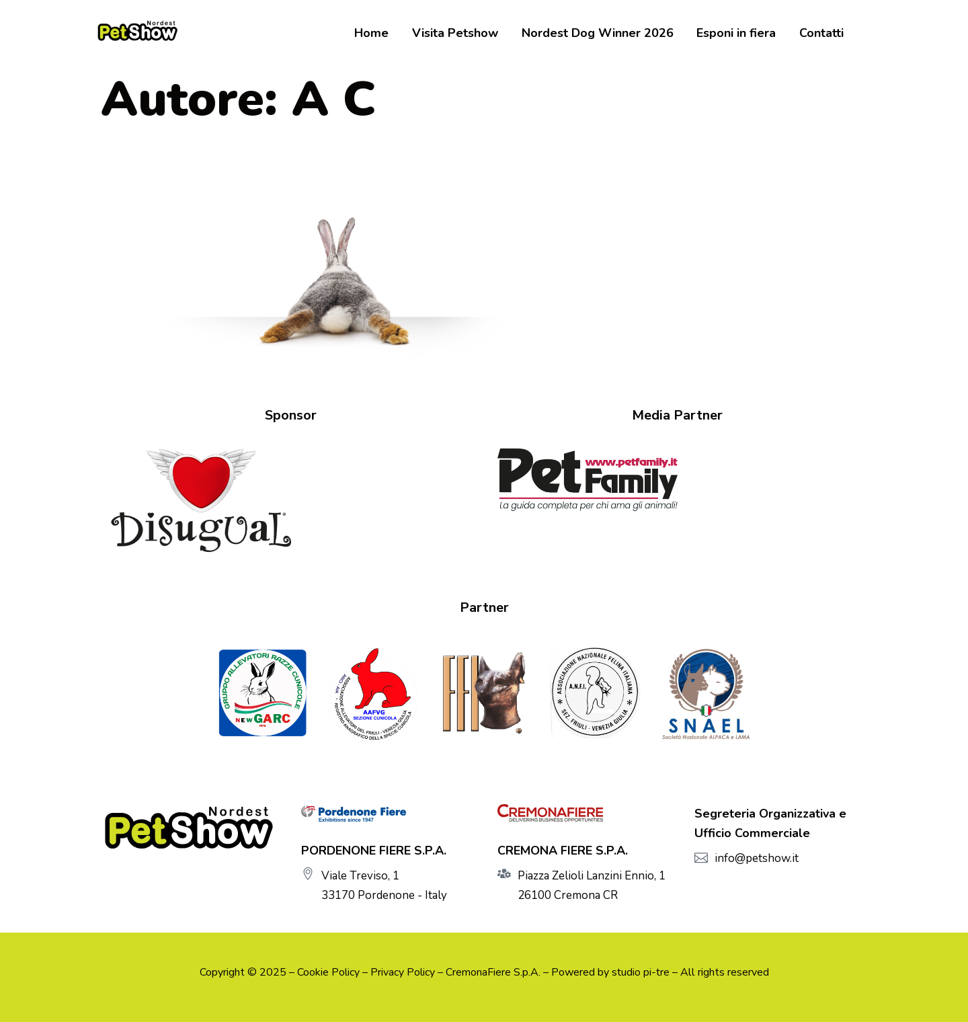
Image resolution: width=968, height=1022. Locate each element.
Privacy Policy (402, 972)
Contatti (821, 34)
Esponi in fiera (739, 34)
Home (384, 34)
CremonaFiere (478, 972)
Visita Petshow (464, 34)
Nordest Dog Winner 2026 (604, 34)
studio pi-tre (641, 972)
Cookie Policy (328, 972)
